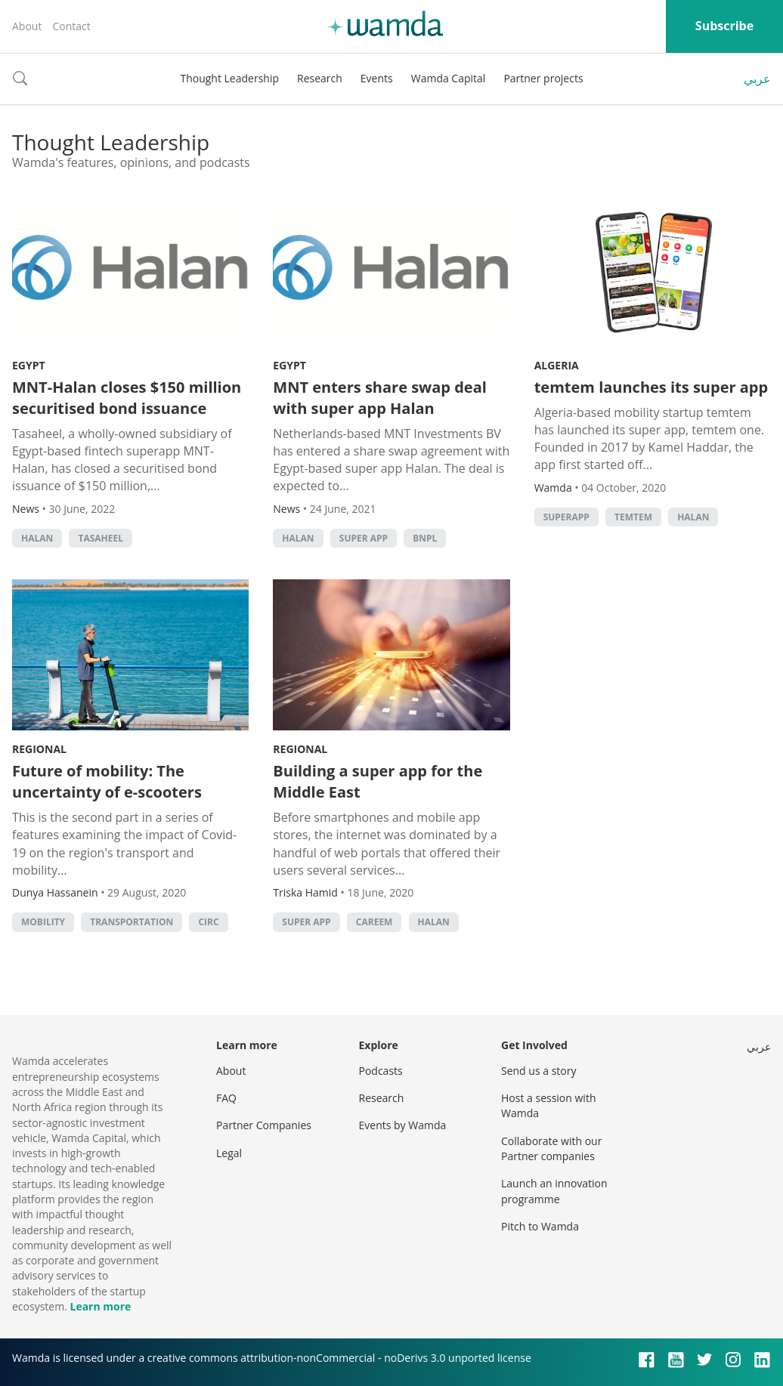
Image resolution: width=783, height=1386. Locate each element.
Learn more (100, 1306)
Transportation (131, 921)
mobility (43, 921)
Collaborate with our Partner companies (551, 1148)
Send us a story (538, 1070)
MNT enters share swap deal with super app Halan (379, 397)
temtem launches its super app (651, 387)
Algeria (556, 365)
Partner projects (543, 78)
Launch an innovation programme (554, 1190)
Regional (39, 749)
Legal (229, 1153)
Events (377, 78)
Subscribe (724, 25)
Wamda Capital (448, 78)
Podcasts (381, 1070)
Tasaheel (100, 538)
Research (319, 78)
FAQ (226, 1098)
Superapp (566, 517)
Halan (37, 538)
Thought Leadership (229, 78)
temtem (633, 517)
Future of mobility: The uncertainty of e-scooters (107, 781)
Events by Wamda (403, 1125)
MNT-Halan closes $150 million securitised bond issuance (126, 397)
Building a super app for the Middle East (377, 781)
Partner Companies (263, 1125)
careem (374, 921)
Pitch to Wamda (540, 1226)
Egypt (28, 365)
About (27, 26)
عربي (757, 79)
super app (363, 538)
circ (208, 921)
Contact (71, 26)
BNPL (425, 538)
